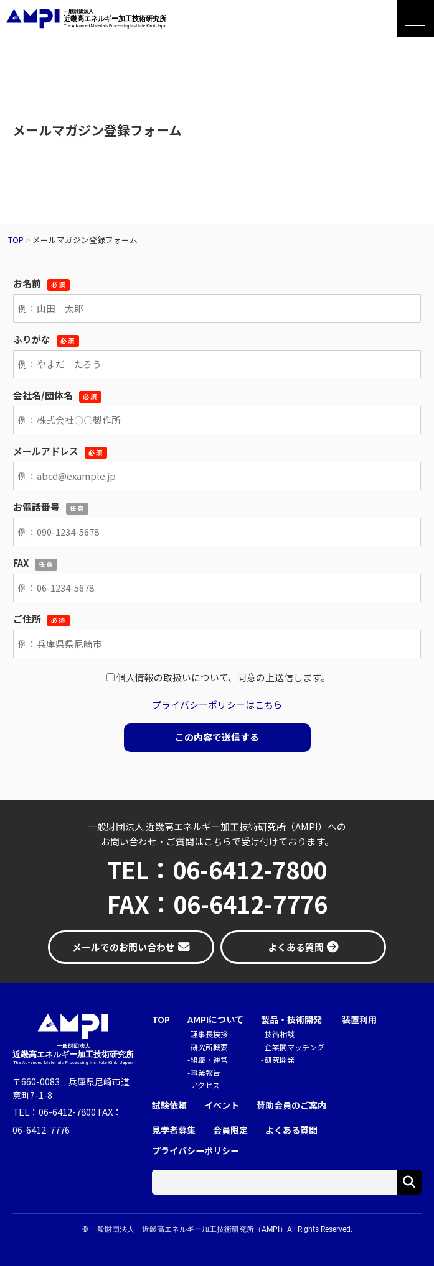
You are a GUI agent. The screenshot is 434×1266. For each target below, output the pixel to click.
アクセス (205, 1085)
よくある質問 (291, 1130)
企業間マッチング (294, 1047)
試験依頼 (169, 1105)
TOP (161, 1019)
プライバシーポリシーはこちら (217, 704)
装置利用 (359, 1019)
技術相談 (280, 1034)
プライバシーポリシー (195, 1151)
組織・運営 (209, 1059)
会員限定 (230, 1130)
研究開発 (280, 1059)
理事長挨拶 (209, 1034)
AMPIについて (215, 1019)
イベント (221, 1105)
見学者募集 (174, 1130)
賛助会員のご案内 (291, 1105)
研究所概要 (209, 1047)
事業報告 (205, 1072)
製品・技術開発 (291, 1019)
